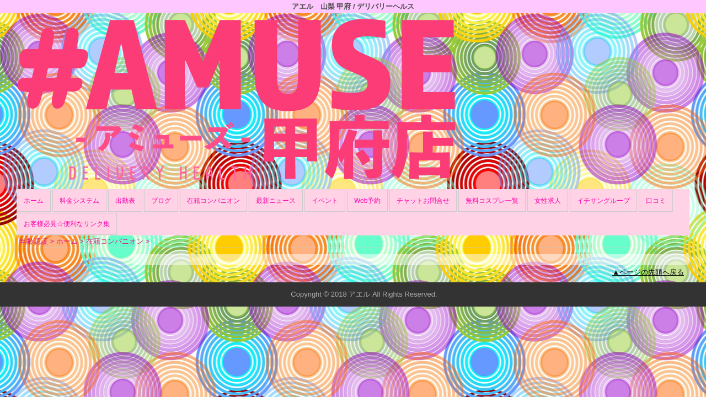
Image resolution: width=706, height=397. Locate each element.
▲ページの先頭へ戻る (648, 272)
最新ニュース (276, 201)
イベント (325, 201)
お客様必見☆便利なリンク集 (67, 224)
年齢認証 (33, 241)
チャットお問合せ (423, 201)
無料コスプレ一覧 (492, 201)
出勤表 (125, 201)
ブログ (161, 201)
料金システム (79, 201)
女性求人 (547, 201)
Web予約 (367, 201)
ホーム (34, 201)
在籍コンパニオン (213, 201)
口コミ (656, 201)
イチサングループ (603, 201)
